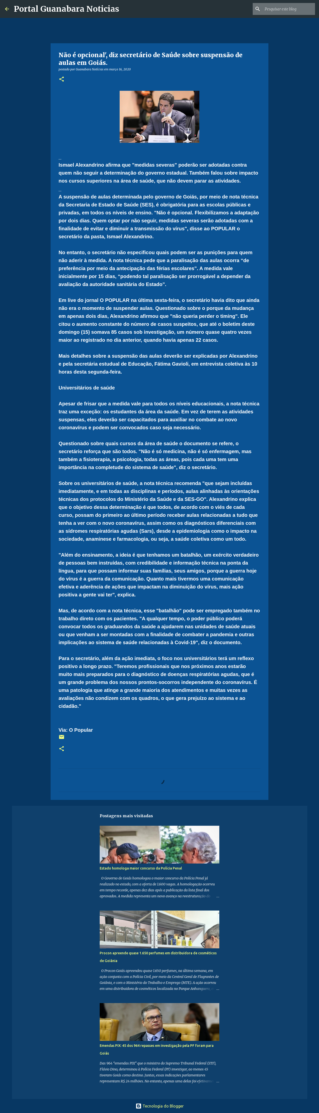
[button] (62, 79)
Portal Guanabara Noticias (66, 9)
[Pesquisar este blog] (289, 9)
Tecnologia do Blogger (160, 1106)
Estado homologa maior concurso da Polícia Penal (141, 868)
